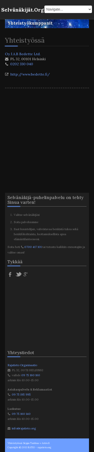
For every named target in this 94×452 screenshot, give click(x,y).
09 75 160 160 (30, 375)
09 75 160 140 (21, 414)
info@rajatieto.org (24, 428)
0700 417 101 (33, 247)
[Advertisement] (47, 136)
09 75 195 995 (21, 394)
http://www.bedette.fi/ (30, 74)
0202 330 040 (21, 64)
